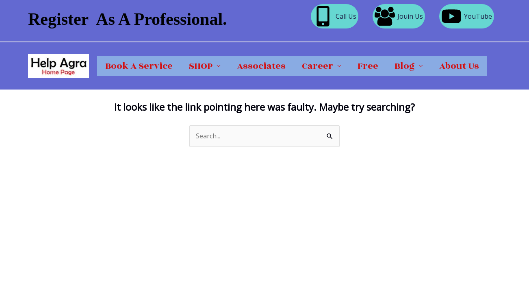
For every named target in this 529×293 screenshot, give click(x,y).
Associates (261, 66)
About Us (459, 66)
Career (317, 66)
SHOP (200, 66)
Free (368, 66)
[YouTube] (466, 16)
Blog (405, 66)
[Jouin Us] (399, 16)
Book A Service (139, 66)
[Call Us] (334, 16)
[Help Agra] (58, 65)
